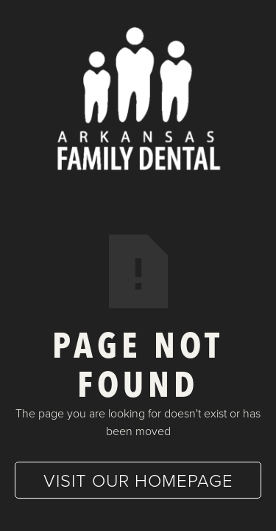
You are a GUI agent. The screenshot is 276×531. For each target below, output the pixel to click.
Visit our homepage (138, 480)
